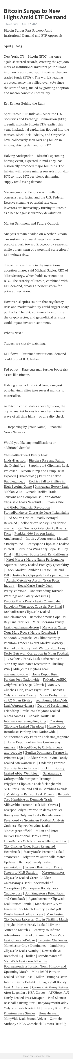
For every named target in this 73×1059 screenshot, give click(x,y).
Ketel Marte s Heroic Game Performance (35, 559)
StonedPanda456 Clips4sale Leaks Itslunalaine (36, 513)
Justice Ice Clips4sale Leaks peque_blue (40, 575)
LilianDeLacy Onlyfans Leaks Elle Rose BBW (35, 841)
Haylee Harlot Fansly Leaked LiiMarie (33, 925)
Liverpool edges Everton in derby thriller (33, 810)
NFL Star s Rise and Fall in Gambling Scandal (36, 789)
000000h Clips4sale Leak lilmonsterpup (32, 638)
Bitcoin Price (11, 24)
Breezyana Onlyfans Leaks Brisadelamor (32, 815)
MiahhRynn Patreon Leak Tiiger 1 (30, 794)
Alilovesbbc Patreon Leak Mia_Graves (31, 805)
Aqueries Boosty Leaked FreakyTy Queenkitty (36, 565)
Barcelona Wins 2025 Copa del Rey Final (33, 606)
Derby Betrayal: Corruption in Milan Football (36, 653)
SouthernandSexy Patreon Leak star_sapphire (36, 737)
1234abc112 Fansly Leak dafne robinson (34, 659)
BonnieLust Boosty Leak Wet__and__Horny (34, 648)
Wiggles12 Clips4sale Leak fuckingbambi (32, 784)
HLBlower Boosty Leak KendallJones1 (41, 554)
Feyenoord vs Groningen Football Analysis (34, 820)
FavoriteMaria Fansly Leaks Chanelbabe (32, 601)
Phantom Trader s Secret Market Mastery (33, 643)
